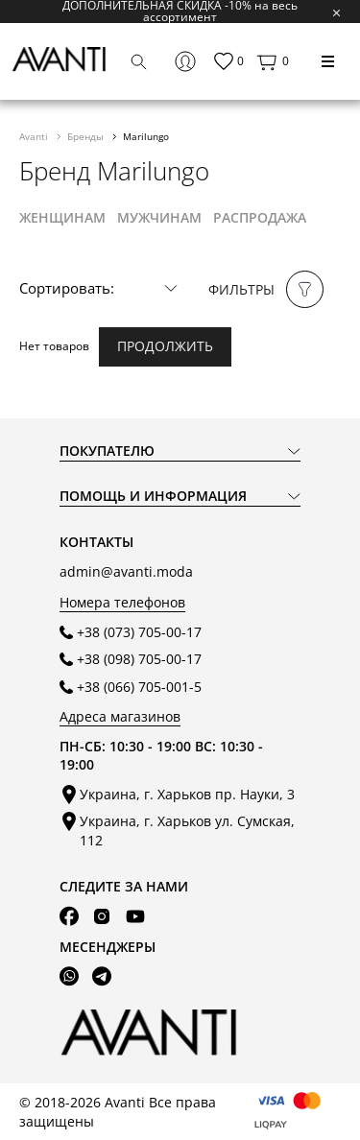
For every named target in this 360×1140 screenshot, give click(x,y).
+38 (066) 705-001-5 (139, 686)
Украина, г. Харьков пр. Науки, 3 (187, 794)
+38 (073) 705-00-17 (139, 632)
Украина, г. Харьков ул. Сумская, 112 (187, 830)
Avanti (35, 136)
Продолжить (165, 346)
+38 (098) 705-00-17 (139, 659)
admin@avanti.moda (126, 571)
